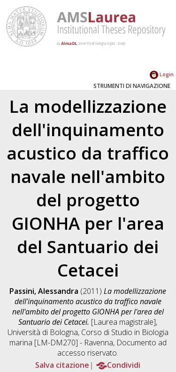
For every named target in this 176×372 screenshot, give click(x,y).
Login (162, 74)
